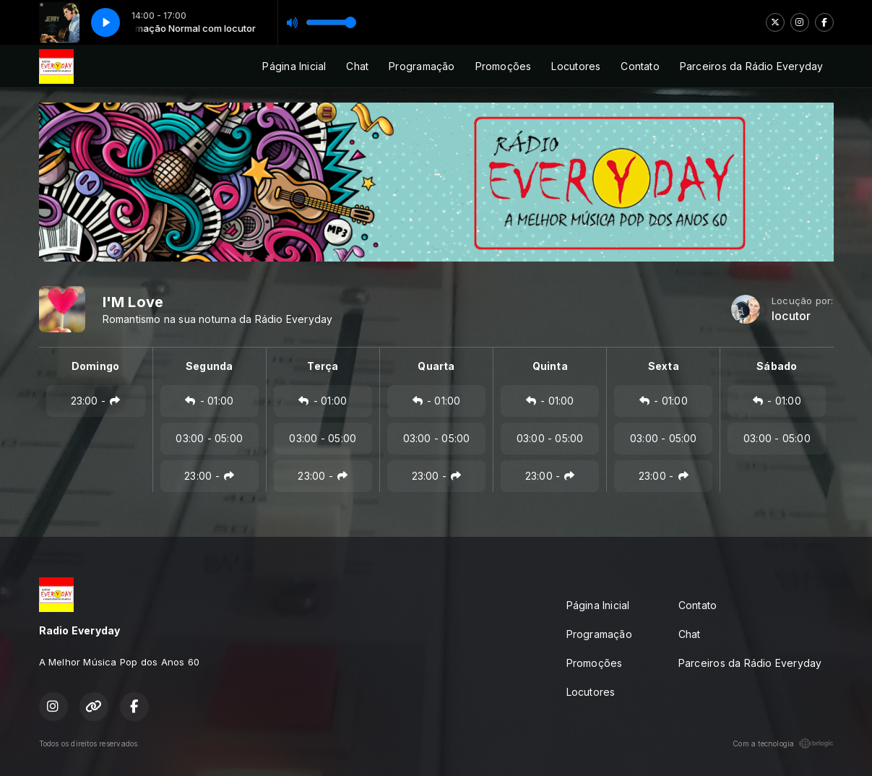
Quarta (436, 366)
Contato (640, 66)
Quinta (550, 366)
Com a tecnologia (783, 743)
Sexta (663, 366)
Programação (421, 66)
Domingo (95, 366)
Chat (357, 66)
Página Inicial (294, 66)
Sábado (776, 366)
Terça (322, 366)
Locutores (575, 66)
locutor (791, 316)
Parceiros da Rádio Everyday (752, 66)
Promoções (503, 66)
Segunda (209, 366)
